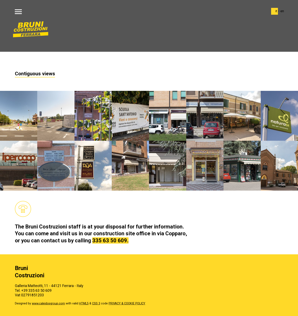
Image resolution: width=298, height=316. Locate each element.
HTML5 (84, 303)
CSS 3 (96, 303)
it (276, 11)
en (282, 11)
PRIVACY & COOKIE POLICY (127, 303)
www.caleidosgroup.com (48, 303)
